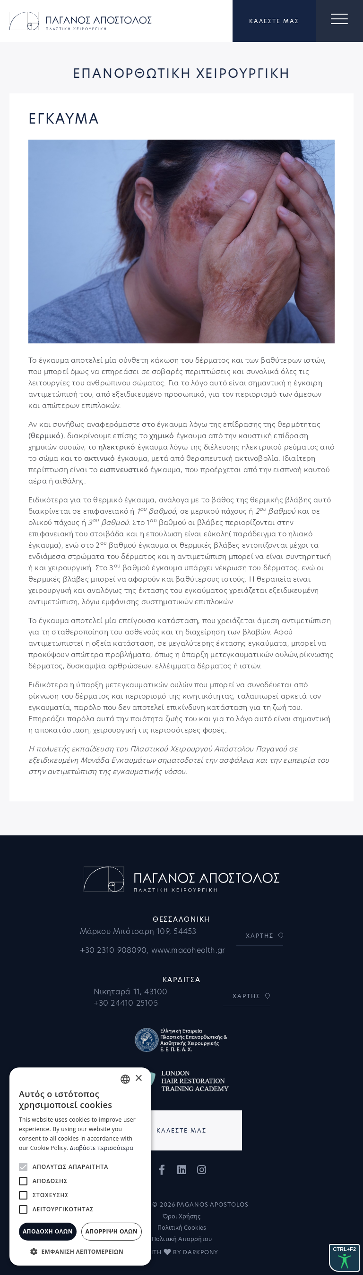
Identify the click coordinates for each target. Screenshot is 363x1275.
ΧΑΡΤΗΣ (260, 936)
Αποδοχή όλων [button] (48, 1231)
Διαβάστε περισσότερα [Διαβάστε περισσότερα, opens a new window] (101, 1148)
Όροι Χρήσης (181, 1216)
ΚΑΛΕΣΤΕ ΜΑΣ (274, 21)
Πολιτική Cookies (181, 1228)
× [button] (138, 1078)
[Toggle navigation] (339, 21)
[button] (80, 1251)
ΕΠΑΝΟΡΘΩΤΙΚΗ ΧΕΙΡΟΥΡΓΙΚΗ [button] (180, 74)
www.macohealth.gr (188, 950)
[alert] (80, 1166)
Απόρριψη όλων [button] (112, 1231)
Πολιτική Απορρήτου (182, 1239)
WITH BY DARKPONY (182, 1252)
